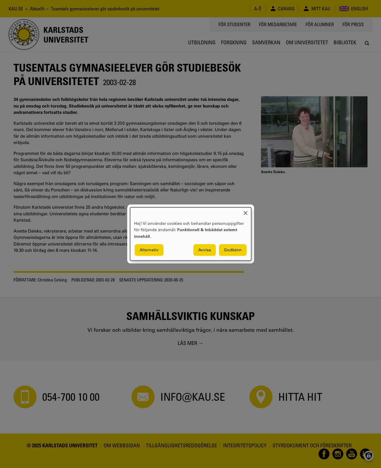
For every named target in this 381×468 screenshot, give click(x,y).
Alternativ (149, 250)
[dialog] (190, 233)
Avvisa (204, 250)
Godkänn (233, 250)
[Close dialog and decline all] (245, 210)
